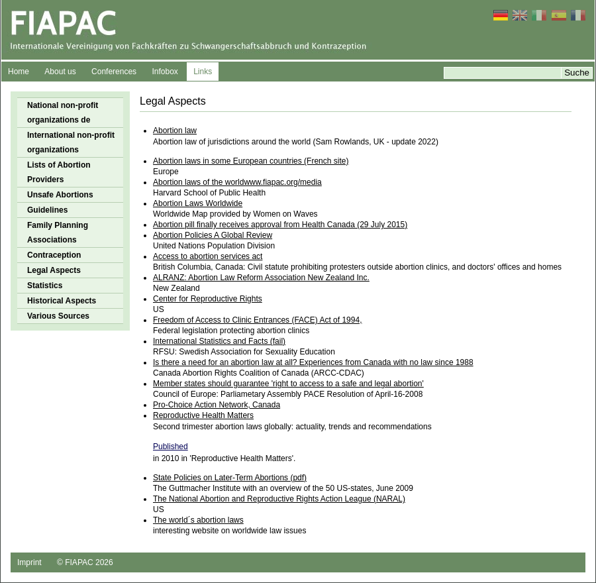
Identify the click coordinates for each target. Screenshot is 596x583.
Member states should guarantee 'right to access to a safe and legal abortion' (288, 383)
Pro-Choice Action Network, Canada (216, 404)
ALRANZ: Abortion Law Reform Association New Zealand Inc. (261, 277)
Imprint (29, 562)
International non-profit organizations (71, 142)
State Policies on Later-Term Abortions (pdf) (230, 477)
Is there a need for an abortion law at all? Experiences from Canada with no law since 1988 (313, 362)
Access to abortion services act (207, 256)
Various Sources (58, 316)
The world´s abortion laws (198, 520)
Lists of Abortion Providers (59, 172)
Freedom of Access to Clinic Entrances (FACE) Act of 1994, (257, 320)
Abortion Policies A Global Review (212, 235)
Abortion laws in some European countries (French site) (250, 161)
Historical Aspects (61, 300)
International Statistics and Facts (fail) (219, 341)
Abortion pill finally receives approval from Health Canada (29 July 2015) (280, 224)
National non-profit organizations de (62, 113)
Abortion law (175, 130)
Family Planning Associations (57, 232)
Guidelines (47, 210)
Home (18, 71)
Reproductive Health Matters (203, 415)
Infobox (164, 71)
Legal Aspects (54, 270)
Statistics (44, 285)
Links (202, 71)
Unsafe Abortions (60, 194)
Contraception (54, 255)
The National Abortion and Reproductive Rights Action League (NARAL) (279, 499)
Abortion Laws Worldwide (197, 203)
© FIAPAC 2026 (85, 562)
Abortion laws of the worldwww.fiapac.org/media (237, 182)
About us (59, 71)
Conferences (113, 71)
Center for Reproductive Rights (207, 298)
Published (170, 446)
